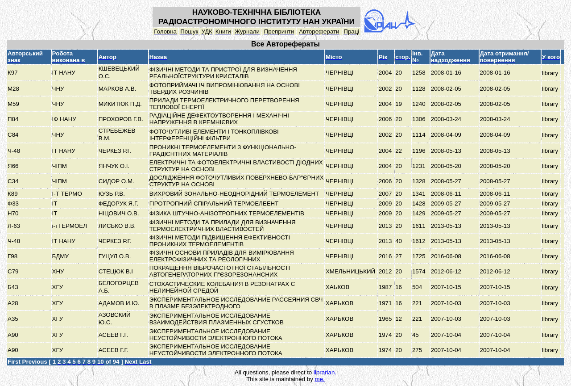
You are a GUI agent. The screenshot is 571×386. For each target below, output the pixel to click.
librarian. (325, 372)
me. (320, 379)
